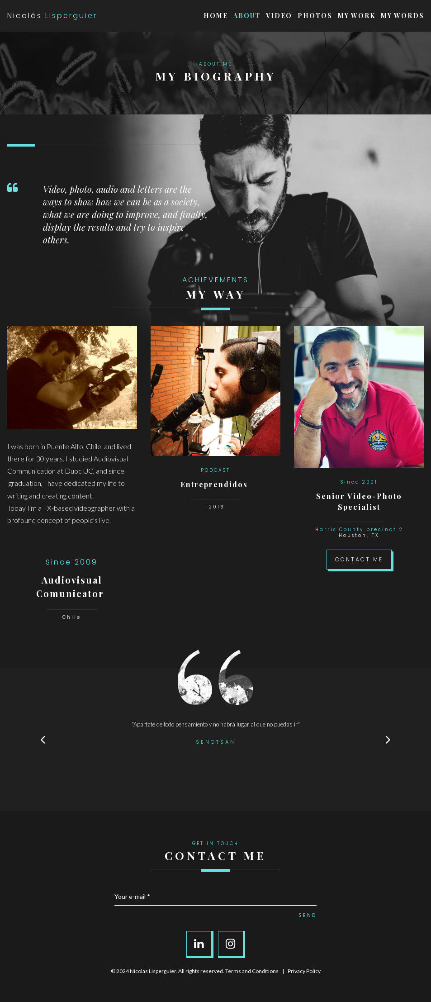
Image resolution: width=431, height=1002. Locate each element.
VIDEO (279, 15)
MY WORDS (402, 15)
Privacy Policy (304, 971)
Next (388, 739)
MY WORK (356, 15)
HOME (216, 15)
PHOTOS (315, 15)
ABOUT (246, 15)
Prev (43, 739)
